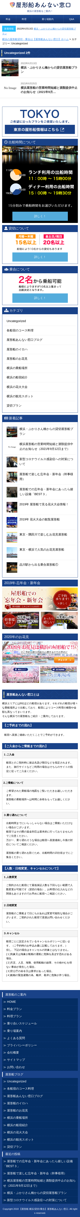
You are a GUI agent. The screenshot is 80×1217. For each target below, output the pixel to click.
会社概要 (13, 1052)
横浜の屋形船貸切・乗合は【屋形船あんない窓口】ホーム (35, 39)
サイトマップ (16, 1059)
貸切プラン (14, 405)
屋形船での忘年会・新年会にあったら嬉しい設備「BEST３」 (38, 1163)
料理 (24, 19)
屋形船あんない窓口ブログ (24, 339)
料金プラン (14, 1009)
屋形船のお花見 (17, 358)
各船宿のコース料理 (20, 330)
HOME (11, 1001)
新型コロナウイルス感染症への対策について (37, 1200)
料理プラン (14, 1016)
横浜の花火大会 (17, 387)
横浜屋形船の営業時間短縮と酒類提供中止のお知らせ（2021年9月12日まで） (39, 1183)
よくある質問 (16, 1038)
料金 (8, 19)
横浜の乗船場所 (17, 368)
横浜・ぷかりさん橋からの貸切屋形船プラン (37, 1192)
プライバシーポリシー (22, 1045)
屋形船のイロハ (17, 349)
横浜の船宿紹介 (17, 377)
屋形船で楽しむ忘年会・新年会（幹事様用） (37, 1173)
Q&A (71, 19)
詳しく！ (40, 216)
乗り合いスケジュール (22, 1023)
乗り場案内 (48, 19)
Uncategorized (16, 321)
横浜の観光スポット (20, 396)
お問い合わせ (16, 1067)
